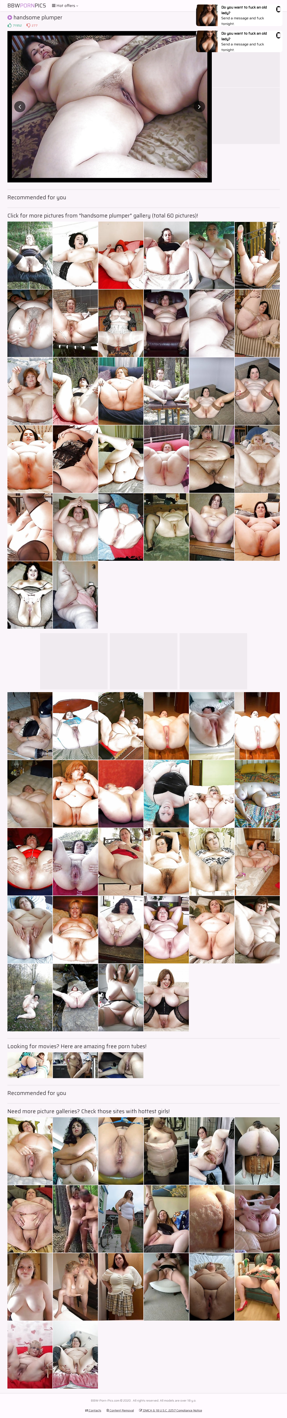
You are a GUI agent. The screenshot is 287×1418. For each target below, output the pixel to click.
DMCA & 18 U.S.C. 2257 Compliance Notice (170, 1410)
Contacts (93, 1410)
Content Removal (120, 1410)
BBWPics (26, 5)
